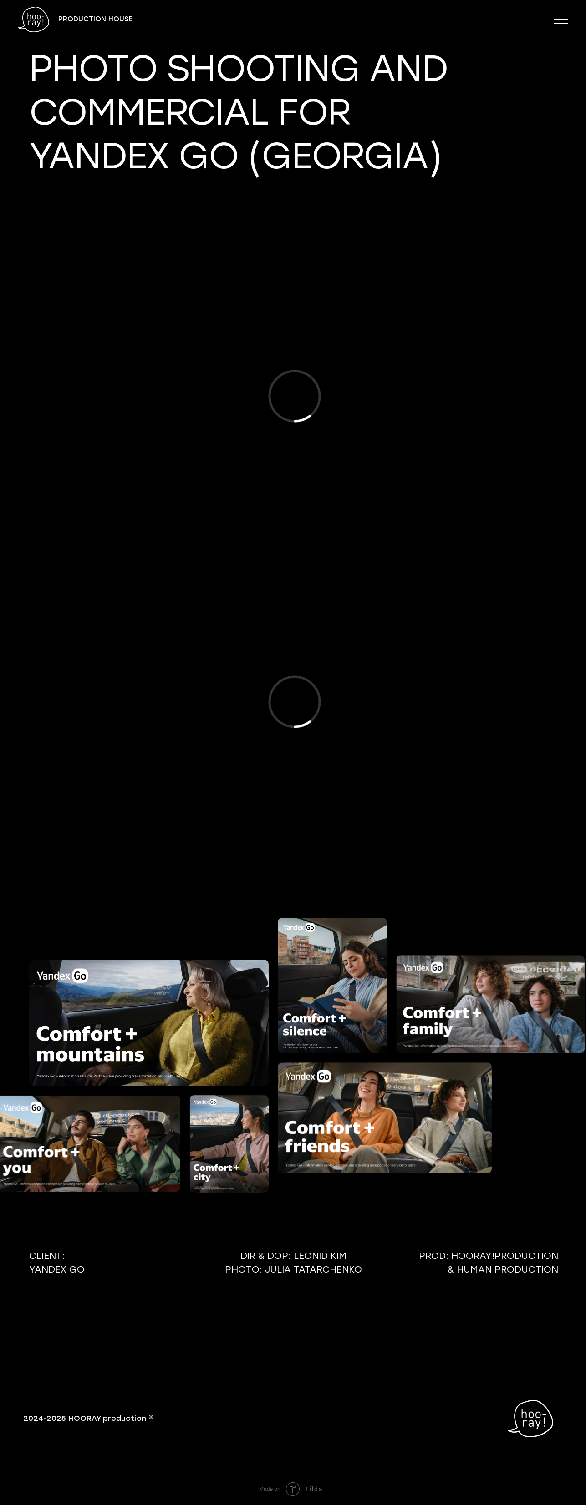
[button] (561, 19)
